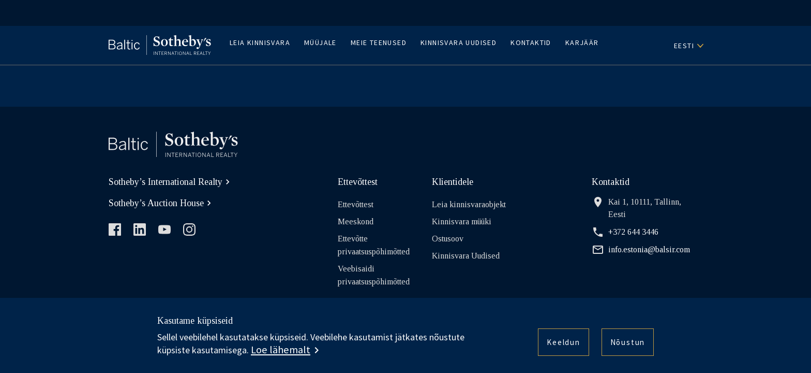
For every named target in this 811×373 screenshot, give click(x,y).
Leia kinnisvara (260, 42)
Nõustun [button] (625, 344)
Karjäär (582, 42)
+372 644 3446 (625, 232)
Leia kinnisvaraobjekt (469, 204)
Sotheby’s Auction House (161, 203)
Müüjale (320, 42)
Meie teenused (379, 42)
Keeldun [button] (557, 344)
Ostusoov (447, 238)
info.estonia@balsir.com (641, 249)
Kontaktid (530, 42)
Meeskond (355, 221)
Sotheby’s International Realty (171, 182)
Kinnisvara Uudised (458, 42)
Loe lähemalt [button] (280, 349)
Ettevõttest (355, 204)
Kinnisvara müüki (461, 221)
